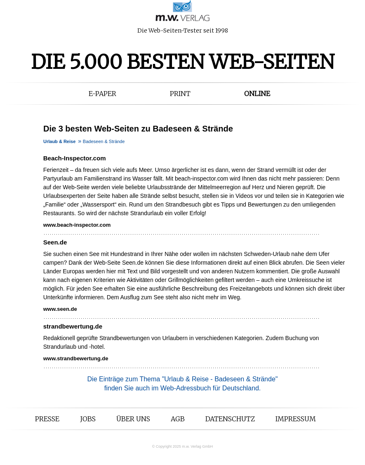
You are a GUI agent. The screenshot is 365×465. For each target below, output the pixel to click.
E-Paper (102, 93)
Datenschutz (230, 419)
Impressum (296, 419)
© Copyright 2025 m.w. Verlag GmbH (182, 446)
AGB (178, 419)
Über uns (133, 419)
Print (180, 93)
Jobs (88, 419)
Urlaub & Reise (59, 141)
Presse (47, 419)
